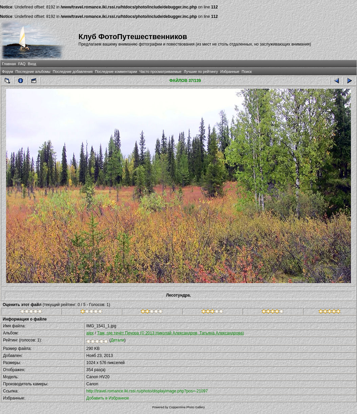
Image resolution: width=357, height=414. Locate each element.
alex (90, 333)
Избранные (229, 72)
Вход (32, 64)
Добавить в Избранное (107, 398)
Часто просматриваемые (160, 72)
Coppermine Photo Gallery (187, 407)
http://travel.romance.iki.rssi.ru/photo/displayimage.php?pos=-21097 (147, 391)
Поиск (246, 72)
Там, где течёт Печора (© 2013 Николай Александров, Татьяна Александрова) (170, 333)
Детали (117, 340)
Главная (9, 64)
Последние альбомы (33, 72)
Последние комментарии (116, 72)
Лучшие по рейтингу (201, 72)
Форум (7, 72)
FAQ (22, 64)
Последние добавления (73, 72)
